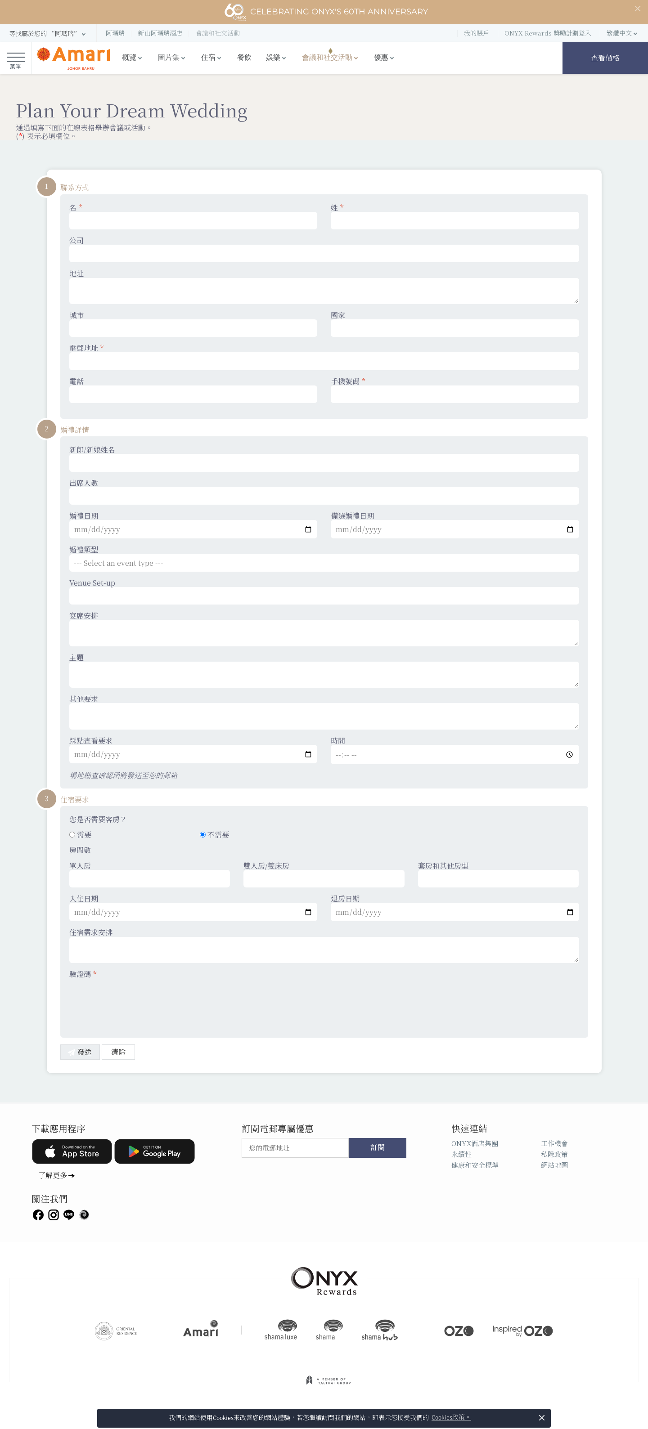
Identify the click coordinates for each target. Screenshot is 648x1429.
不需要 (214, 834)
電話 (193, 390)
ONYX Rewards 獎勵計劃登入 (547, 32)
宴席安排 (324, 628)
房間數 (80, 850)
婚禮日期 (193, 524)
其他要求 (324, 712)
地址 (324, 286)
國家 (455, 324)
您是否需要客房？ (98, 819)
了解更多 (52, 1175)
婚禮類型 (324, 558)
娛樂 (273, 57)
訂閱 (377, 1148)
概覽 (129, 57)
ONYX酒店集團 (474, 1143)
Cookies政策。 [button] (451, 1417)
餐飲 (244, 57)
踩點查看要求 (193, 749)
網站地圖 (554, 1164)
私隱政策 (554, 1154)
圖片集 (169, 57)
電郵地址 (324, 357)
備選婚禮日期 (455, 524)
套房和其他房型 (498, 874)
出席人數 (324, 492)
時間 (455, 750)
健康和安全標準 (475, 1164)
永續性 (461, 1154)
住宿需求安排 (324, 945)
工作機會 (554, 1143)
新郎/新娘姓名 (324, 458)
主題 (324, 670)
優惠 (381, 57)
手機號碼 (455, 390)
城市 (193, 324)
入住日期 (193, 907)
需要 (80, 834)
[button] (48, 33)
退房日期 (455, 907)
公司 (324, 249)
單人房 (149, 874)
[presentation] (137, 1002)
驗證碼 (82, 974)
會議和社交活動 (327, 57)
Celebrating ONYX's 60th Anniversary (326, 12)
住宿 (208, 57)
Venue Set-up (324, 591)
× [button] (542, 1417)
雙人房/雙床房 (324, 874)
